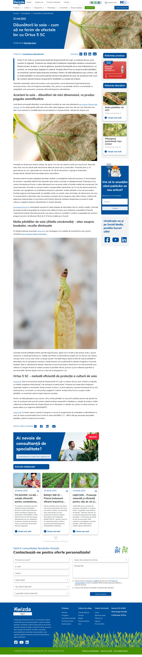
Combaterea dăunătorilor (43, 13)
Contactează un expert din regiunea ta (34, 459)
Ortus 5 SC (41, 234)
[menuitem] (122, 3)
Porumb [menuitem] (81, 618)
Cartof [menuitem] (97, 615)
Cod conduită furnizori (121, 653)
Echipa (29, 2)
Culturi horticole (102, 611)
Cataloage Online (118, 618)
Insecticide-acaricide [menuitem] (68, 621)
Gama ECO (90, 8)
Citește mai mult (24, 534)
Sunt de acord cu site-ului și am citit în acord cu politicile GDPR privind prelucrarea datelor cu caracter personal (98, 586)
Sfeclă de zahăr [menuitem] (100, 618)
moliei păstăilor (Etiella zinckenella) (35, 237)
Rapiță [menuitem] (80, 621)
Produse (65, 611)
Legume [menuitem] (97, 624)
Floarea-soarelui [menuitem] (83, 624)
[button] (128, 2)
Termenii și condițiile (92, 584)
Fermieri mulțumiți (53, 2)
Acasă (16, 13)
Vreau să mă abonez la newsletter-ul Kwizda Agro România (94, 591)
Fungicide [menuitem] (65, 618)
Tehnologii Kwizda (119, 614)
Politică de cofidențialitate (90, 653)
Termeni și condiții (106, 653)
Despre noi (39, 2)
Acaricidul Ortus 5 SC (22, 210)
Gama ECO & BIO (118, 611)
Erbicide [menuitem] (64, 615)
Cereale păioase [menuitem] (83, 615)
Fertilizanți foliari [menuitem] (67, 624)
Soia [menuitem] (79, 627)
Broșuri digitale (76, 7)
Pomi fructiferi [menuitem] (99, 627)
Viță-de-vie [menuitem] (98, 621)
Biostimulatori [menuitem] (66, 627)
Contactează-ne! (121, 8)
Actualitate (64, 7)
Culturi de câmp (85, 611)
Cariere (66, 2)
